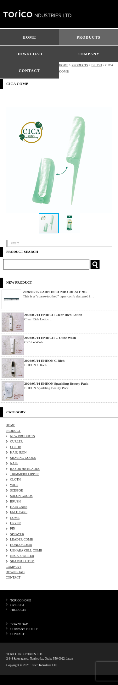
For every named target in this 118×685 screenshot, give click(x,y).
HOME (29, 37)
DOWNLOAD (29, 54)
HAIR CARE (18, 506)
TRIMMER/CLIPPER (24, 474)
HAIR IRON (18, 452)
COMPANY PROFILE (24, 629)
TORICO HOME (20, 600)
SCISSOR (16, 490)
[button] (106, 160)
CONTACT (29, 70)
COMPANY (88, 54)
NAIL (14, 463)
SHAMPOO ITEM (22, 561)
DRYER (15, 523)
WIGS (14, 485)
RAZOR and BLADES (25, 468)
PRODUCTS (88, 37)
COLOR (15, 447)
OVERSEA (17, 605)
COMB (15, 517)
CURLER (16, 441)
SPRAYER (17, 534)
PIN (12, 528)
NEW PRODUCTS (22, 436)
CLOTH (15, 479)
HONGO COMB (21, 544)
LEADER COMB (21, 539)
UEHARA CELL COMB (26, 550)
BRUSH (96, 65)
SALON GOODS (21, 495)
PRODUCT (13, 430)
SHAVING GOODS (23, 457)
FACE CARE (18, 512)
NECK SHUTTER (22, 555)
